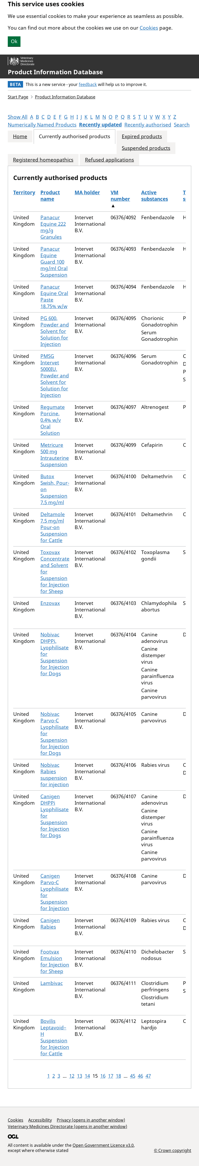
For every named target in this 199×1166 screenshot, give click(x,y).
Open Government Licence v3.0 (103, 1145)
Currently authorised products (74, 136)
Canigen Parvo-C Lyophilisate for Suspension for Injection (54, 892)
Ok (14, 41)
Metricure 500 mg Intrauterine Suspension (54, 455)
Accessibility (40, 1120)
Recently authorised (147, 124)
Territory (24, 192)
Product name (50, 195)
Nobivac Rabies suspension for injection (54, 775)
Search (182, 124)
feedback (88, 84)
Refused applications (109, 160)
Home (20, 136)
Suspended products (146, 148)
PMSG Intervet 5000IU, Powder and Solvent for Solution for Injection (54, 375)
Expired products (142, 136)
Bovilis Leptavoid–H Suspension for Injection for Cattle (54, 1037)
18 (118, 1075)
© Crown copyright (172, 1150)
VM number (120, 195)
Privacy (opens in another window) (91, 1120)
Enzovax (50, 603)
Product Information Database (55, 72)
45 (132, 1075)
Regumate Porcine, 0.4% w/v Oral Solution (52, 420)
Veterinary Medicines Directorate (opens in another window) (67, 1126)
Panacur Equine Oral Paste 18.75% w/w (54, 296)
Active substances (154, 195)
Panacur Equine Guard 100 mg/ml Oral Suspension (54, 261)
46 (140, 1075)
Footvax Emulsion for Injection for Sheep (54, 961)
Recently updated (100, 124)
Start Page (18, 97)
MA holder (87, 192)
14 (87, 1075)
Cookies (149, 27)
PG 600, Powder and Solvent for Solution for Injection (54, 331)
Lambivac (51, 983)
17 (110, 1075)
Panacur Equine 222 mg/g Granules (53, 227)
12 (71, 1075)
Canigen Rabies (50, 923)
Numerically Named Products (42, 124)
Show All (17, 117)
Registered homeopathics (43, 160)
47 (148, 1075)
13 (79, 1075)
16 (102, 1075)
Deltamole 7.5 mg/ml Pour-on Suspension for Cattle (53, 527)
